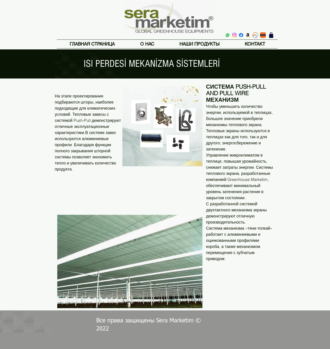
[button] (199, 44)
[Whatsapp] (227, 35)
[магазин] (271, 35)
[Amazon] (248, 35)
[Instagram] (234, 35)
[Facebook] (241, 35)
